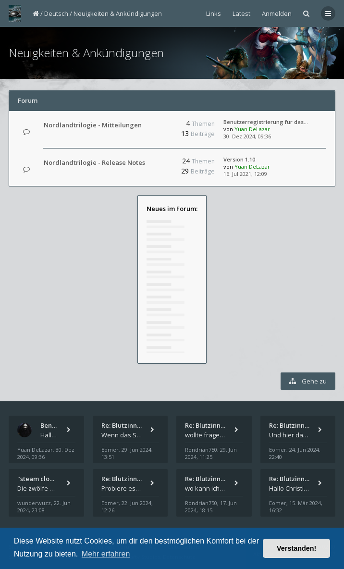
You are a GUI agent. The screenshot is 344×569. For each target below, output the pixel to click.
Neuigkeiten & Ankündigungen (118, 13)
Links (213, 13)
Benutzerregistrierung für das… (265, 121)
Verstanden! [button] (296, 548)
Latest (241, 13)
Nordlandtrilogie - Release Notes (94, 162)
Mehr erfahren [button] (106, 554)
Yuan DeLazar (252, 129)
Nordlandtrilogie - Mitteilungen (93, 125)
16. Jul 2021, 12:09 (245, 173)
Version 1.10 (239, 159)
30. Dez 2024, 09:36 (247, 136)
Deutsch (56, 13)
